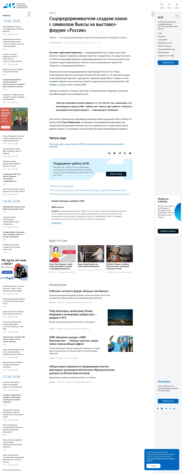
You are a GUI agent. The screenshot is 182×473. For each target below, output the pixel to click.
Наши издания (163, 52)
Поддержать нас (164, 56)
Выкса (55, 186)
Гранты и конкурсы (71, 358)
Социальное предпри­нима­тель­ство (76, 43)
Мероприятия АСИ (165, 43)
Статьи (51, 329)
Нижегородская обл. (66, 186)
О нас (160, 33)
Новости (52, 13)
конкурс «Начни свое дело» (64, 190)
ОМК (77, 190)
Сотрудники (162, 40)
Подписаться (168, 62)
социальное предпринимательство (113, 190)
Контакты (161, 36)
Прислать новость (165, 46)
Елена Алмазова (55, 43)
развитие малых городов (89, 190)
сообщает (63, 85)
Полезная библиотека (166, 49)
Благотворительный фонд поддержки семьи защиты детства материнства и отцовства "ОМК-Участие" (92, 194)
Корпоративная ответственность (97, 270)
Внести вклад (116, 174)
